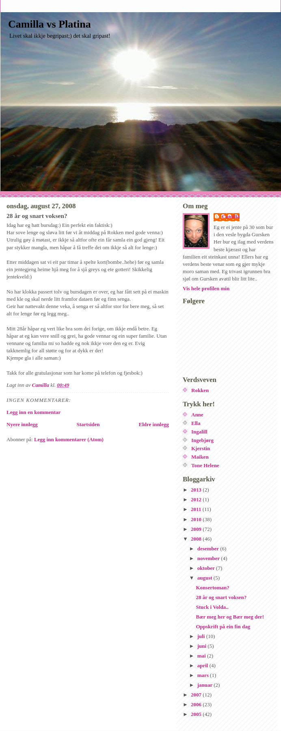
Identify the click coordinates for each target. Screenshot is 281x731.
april (203, 665)
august (205, 578)
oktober (206, 568)
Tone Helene (205, 465)
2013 (197, 490)
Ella (195, 423)
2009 (197, 529)
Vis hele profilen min (206, 288)
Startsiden (88, 424)
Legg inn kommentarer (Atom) (69, 439)
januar (205, 685)
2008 (197, 539)
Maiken (200, 457)
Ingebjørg (202, 440)
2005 (197, 714)
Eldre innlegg (153, 424)
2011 (197, 509)
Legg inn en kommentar (33, 412)
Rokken (200, 390)
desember (208, 549)
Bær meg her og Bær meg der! (230, 617)
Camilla (231, 216)
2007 (197, 695)
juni (202, 646)
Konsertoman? (212, 587)
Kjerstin (200, 448)
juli (201, 636)
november (209, 558)
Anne (197, 415)
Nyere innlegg (22, 424)
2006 (197, 704)
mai (202, 656)
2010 (197, 519)
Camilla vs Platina (49, 24)
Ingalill (199, 432)
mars (203, 675)
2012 (197, 499)
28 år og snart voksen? (221, 597)
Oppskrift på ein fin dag (223, 626)
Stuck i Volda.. (212, 607)
